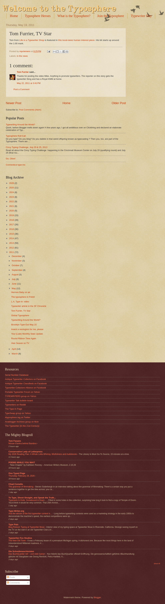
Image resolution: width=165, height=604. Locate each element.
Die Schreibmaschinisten (21, 551)
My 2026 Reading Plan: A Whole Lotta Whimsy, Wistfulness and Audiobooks (43, 454)
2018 (11, 220)
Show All (157, 563)
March (15, 353)
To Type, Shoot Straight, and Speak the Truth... (32, 497)
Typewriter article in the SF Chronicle (28, 306)
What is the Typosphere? (74, 16)
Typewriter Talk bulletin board (19, 400)
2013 (11, 243)
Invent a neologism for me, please (27, 329)
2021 (11, 206)
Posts (11, 577)
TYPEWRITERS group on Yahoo (20, 396)
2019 (11, 215)
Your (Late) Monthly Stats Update (27, 334)
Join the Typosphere (110, 16)
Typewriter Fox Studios (20, 538)
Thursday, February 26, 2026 (21, 476)
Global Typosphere (20, 315)
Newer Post (13, 103)
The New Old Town (17, 540)
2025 (11, 187)
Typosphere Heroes (38, 16)
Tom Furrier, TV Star (20, 311)
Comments (13, 582)
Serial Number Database (16, 375)
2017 (11, 224)
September (17, 270)
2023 (11, 197)
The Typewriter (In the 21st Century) (22, 426)
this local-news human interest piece (76, 40)
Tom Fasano (14, 441)
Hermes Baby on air (20, 292)
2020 (11, 210)
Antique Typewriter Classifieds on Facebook (26, 383)
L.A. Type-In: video (20, 301)
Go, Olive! (10, 158)
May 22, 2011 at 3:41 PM (28, 83)
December (17, 256)
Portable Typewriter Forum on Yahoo (22, 392)
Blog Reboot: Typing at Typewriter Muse (26, 527)
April (14, 349)
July (14, 279)
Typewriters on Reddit (15, 404)
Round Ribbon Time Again (23, 338)
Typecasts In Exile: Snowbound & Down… (27, 500)
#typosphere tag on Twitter (17, 417)
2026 (11, 183)
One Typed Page (16, 473)
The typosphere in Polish (23, 297)
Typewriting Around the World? (20, 124)
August (15, 274)
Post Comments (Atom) (30, 109)
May (14, 288)
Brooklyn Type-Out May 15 (23, 324)
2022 (11, 201)
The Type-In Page (13, 409)
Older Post (119, 103)
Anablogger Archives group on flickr (22, 421)
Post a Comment (22, 89)
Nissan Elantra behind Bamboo (22, 443)
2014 (11, 238)
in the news (22, 56)
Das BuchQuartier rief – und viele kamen (27, 554)
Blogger (97, 597)
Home (14, 16)
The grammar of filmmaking (21, 487)
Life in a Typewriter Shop (31, 40)
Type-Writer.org (16, 511)
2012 (11, 247)
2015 (11, 234)
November (17, 260)
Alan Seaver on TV (20, 343)
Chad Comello (15, 484)
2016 (11, 229)
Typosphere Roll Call (16, 136)
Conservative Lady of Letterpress (25, 451)
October (16, 265)
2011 (11, 252)
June (14, 283)
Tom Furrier (23, 72)
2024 (11, 192)
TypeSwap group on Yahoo (18, 413)
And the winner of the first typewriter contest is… (30, 513)
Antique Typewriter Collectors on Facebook (25, 379)
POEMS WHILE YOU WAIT (21, 462)
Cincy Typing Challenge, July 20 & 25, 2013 (26, 147)
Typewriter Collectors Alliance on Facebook (25, 387)
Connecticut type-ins (15, 165)
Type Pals (13, 524)
